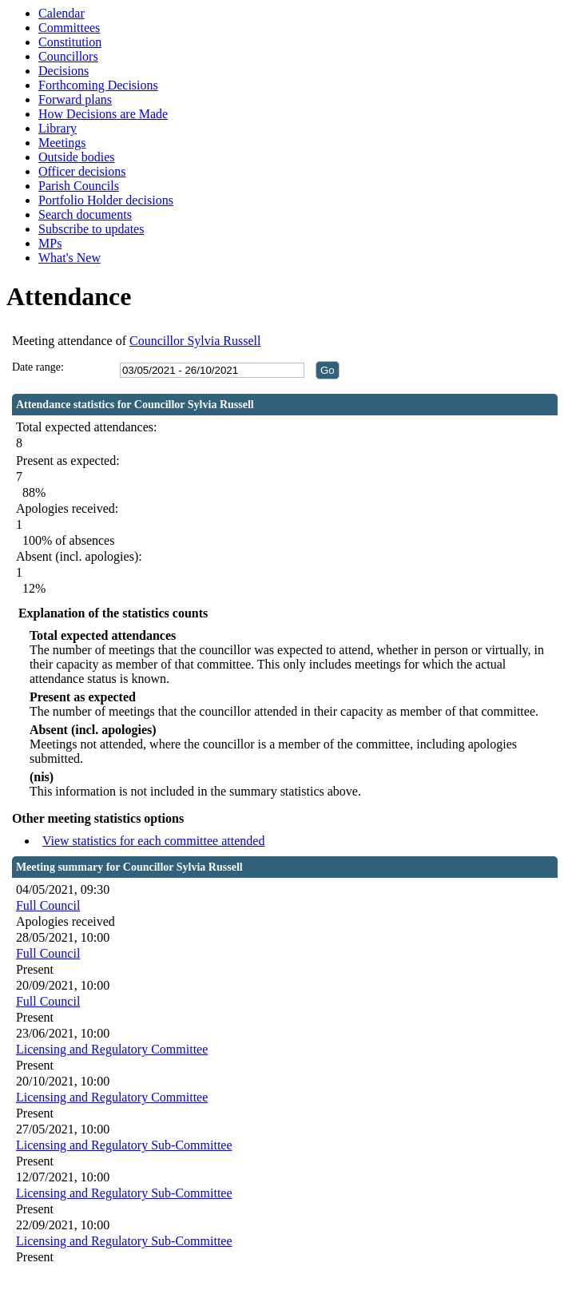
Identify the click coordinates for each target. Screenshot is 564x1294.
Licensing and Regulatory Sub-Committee (124, 1145)
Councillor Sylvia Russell (194, 340)
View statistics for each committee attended (153, 840)
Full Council (48, 905)
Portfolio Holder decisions (105, 200)
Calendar (61, 13)
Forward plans (75, 99)
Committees (69, 27)
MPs (50, 243)
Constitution (69, 42)
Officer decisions (81, 171)
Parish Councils (78, 186)
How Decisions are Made (103, 114)
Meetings (62, 142)
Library (57, 128)
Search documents (85, 214)
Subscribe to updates (91, 229)
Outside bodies (76, 157)
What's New (69, 257)
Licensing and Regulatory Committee (112, 1049)
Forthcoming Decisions (98, 85)
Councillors (68, 56)
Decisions (63, 70)
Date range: (38, 367)
